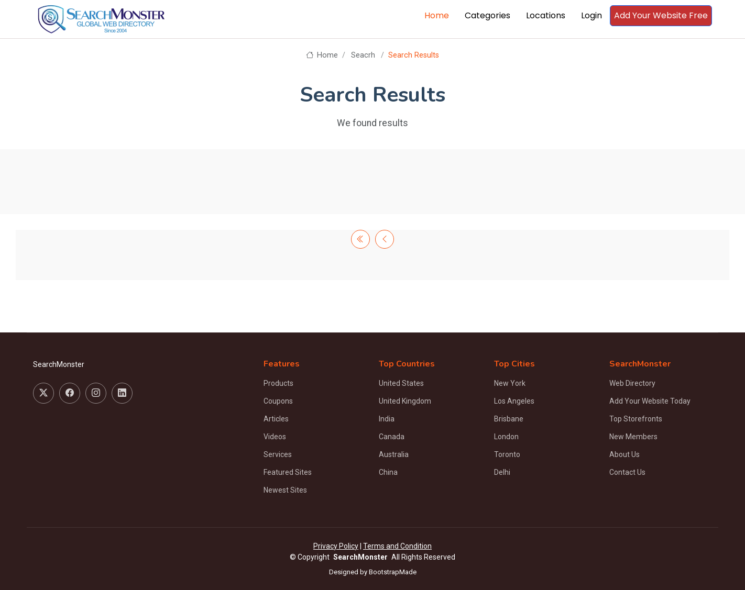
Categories (487, 15)
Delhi (502, 472)
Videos (275, 436)
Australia (394, 454)
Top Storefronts (635, 418)
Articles (276, 418)
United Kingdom (405, 401)
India (387, 418)
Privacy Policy (335, 546)
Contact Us (627, 472)
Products (278, 383)
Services (278, 454)
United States (401, 383)
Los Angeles (514, 401)
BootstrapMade (393, 572)
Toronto (507, 454)
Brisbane (508, 418)
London (506, 436)
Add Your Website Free (661, 15)
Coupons (278, 401)
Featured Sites (288, 472)
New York (509, 383)
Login (591, 15)
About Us (624, 454)
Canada (391, 436)
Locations (545, 15)
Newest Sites (285, 490)
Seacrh (363, 55)
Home (436, 15)
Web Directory (632, 383)
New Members (633, 436)
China (388, 472)
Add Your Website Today (650, 401)
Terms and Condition (397, 546)
